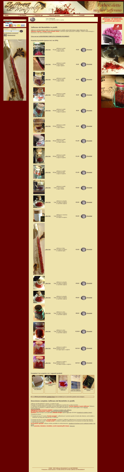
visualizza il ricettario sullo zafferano (62, 410)
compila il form (51, 396)
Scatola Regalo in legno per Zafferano (76, 390)
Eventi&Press (68, 15)
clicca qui (72, 426)
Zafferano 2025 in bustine (88, 389)
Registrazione (11, 35)
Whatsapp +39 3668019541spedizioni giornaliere (113, 20)
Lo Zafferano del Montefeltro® (38, 406)
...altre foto (48, 49)
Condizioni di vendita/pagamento (113, 17)
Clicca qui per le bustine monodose (60, 411)
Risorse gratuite (54, 15)
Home (6, 15)
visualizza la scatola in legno (84, 412)
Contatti (81, 15)
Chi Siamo (23, 15)
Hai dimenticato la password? (10, 33)
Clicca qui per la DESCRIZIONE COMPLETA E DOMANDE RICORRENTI (50, 36)
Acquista (89, 49)
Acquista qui (38, 15)
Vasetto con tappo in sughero (50, 384)
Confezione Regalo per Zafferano (38, 388)
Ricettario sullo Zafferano (63, 389)
